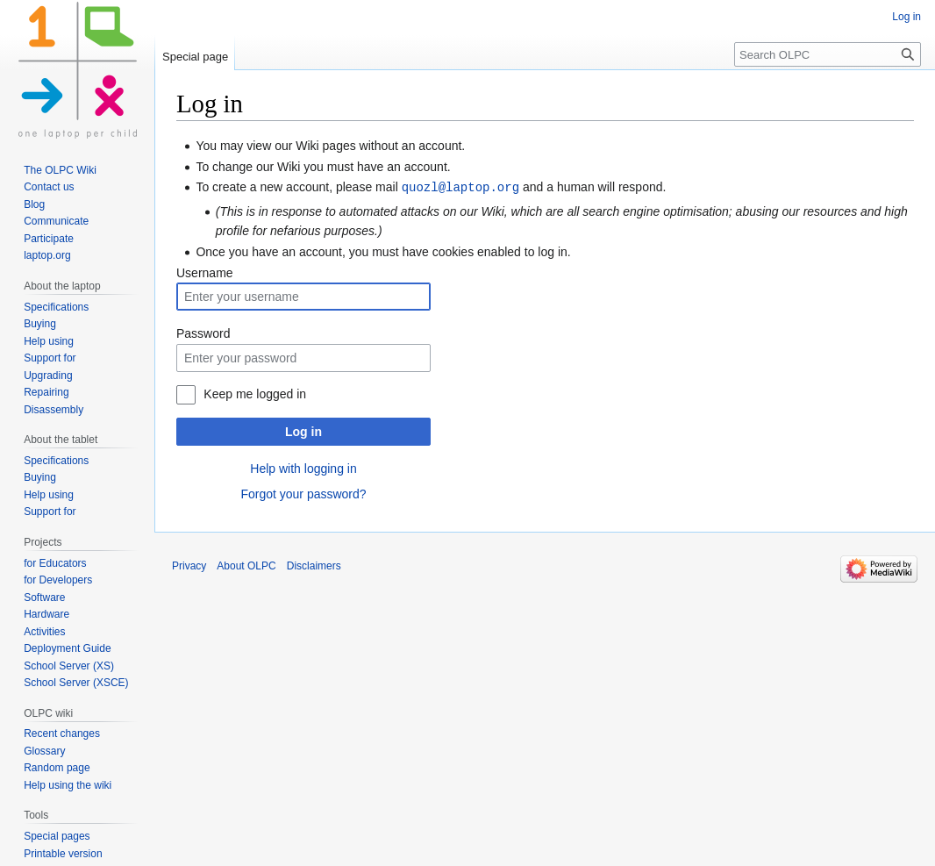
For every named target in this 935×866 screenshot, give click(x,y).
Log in (303, 431)
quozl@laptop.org (460, 186)
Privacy (189, 565)
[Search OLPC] (827, 54)
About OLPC (246, 565)
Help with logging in (303, 468)
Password (203, 333)
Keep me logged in (254, 393)
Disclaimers (314, 565)
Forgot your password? (303, 493)
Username (204, 272)
